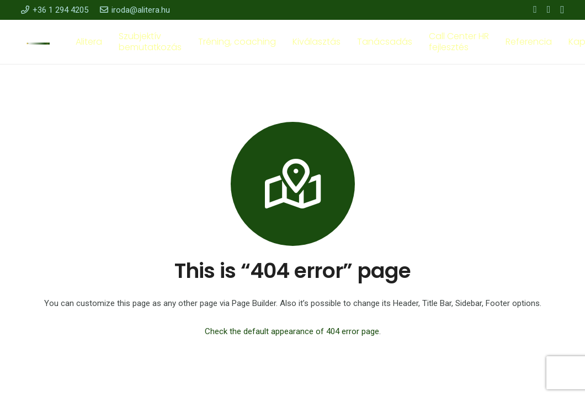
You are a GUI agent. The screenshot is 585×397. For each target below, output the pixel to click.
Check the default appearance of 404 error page (292, 331)
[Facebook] (535, 9)
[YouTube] (549, 9)
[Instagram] (562, 9)
